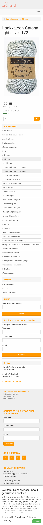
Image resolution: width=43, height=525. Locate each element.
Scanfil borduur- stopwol (11, 236)
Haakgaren (6, 159)
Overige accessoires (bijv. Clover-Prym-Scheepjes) (20, 245)
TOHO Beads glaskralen (11, 232)
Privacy (5, 288)
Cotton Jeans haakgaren (12, 175)
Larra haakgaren (9, 192)
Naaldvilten (6, 228)
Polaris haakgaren (9, 204)
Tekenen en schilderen (10, 249)
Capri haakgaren (9, 163)
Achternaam (7, 337)
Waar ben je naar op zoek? (12, 303)
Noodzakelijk (7, 517)
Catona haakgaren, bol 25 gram (14, 167)
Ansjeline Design (8, 139)
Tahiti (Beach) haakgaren (12, 212)
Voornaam (6, 328)
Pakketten (6, 269)
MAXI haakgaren (9, 196)
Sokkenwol (6, 155)
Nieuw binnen (7, 131)
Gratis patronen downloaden (12, 265)
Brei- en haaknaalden (10, 220)
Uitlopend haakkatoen (10, 216)
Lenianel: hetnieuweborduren (12, 135)
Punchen (5, 224)
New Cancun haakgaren (11, 200)
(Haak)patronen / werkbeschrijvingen (15, 261)
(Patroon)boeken (8, 273)
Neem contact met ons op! (11, 382)
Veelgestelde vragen (9, 292)
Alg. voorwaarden (8, 284)
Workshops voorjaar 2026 (11, 257)
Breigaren (5, 151)
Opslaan (37, 521)
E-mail (4, 345)
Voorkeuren (20, 517)
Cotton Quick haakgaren (11, 179)
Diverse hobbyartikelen (10, 253)
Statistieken (32, 517)
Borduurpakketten (8, 143)
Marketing (6, 521)
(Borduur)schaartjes (9, 147)
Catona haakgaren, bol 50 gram (14, 171)
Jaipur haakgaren (9, 187)
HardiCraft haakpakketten (12, 183)
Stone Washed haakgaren (12, 208)
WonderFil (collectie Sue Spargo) (14, 240)
